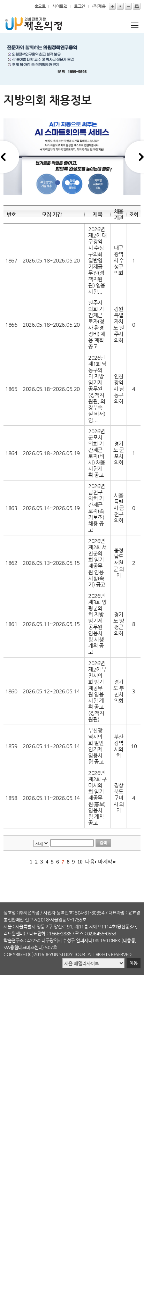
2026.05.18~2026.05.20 (51, 260)
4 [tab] (86, 182)
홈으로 (40, 6)
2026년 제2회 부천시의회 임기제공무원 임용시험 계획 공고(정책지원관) (97, 691)
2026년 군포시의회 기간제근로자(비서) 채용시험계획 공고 (96, 453)
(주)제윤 (99, 6)
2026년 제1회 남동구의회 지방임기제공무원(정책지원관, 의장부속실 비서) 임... (97, 388)
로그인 (79, 6)
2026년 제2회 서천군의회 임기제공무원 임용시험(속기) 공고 (97, 563)
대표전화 (37, 933)
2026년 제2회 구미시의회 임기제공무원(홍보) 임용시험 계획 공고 (97, 798)
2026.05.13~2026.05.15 (51, 563)
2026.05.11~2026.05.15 (51, 624)
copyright (15, 954)
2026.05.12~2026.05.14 (51, 691)
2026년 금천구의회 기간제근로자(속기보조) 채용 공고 (96, 508)
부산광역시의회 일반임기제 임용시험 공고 (96, 746)
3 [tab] (77, 182)
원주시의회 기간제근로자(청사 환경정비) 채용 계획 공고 (96, 325)
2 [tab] (67, 182)
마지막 (105, 862)
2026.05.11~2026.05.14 (51, 746)
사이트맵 (59, 6)
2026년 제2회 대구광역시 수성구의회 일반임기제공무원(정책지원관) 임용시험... (97, 260)
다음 (89, 862)
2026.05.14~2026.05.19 (51, 508)
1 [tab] (57, 182)
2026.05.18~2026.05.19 (51, 453)
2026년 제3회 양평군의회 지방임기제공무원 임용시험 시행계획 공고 (97, 624)
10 (79, 862)
